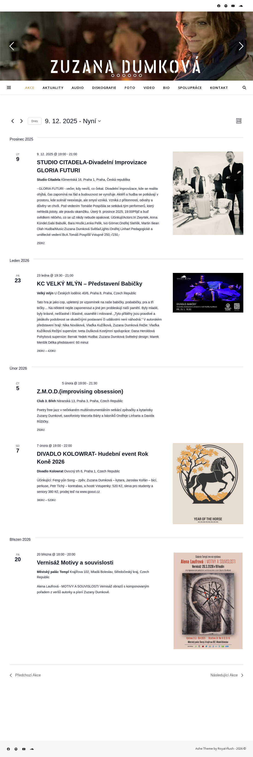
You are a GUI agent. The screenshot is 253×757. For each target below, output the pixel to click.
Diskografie (104, 87)
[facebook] (219, 6)
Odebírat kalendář (219, 691)
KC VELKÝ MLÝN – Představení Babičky (89, 284)
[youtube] (233, 6)
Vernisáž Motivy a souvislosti (75, 562)
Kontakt (219, 87)
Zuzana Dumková (126, 67)
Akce (29, 87)
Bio (166, 87)
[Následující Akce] (21, 121)
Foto (130, 87)
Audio (78, 87)
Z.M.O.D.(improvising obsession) (80, 391)
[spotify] (226, 6)
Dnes (34, 121)
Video (149, 87)
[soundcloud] (241, 6)
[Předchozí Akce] (12, 121)
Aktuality (53, 87)
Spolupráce (190, 87)
